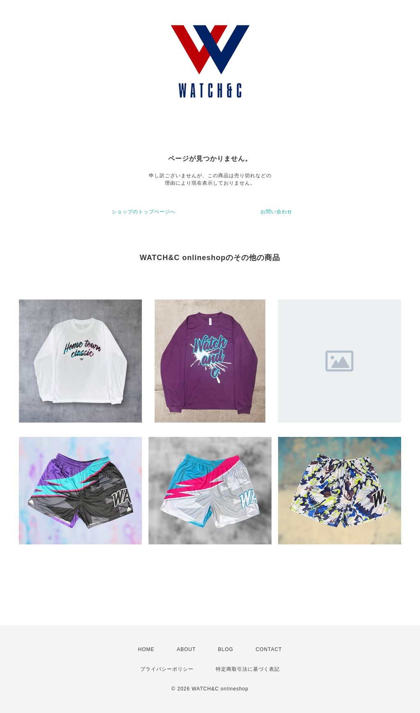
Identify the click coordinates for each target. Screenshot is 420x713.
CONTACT (269, 649)
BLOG (225, 649)
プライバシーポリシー (167, 669)
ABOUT (186, 649)
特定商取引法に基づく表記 (248, 669)
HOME (146, 649)
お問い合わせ (276, 212)
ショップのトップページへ (144, 212)
